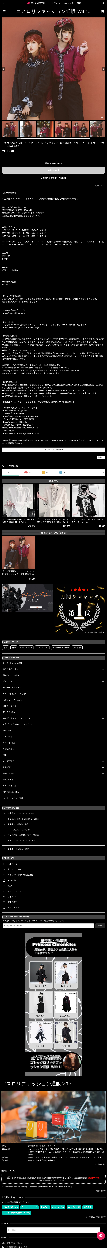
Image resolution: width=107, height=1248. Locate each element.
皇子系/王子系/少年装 (12, 663)
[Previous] (3, 69)
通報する (101, 457)
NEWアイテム (9, 773)
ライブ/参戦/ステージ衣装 (14, 694)
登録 (100, 926)
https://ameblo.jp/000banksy (15, 422)
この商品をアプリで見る (53, 450)
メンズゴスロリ (9, 761)
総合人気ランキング (11, 669)
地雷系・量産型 (9, 706)
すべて (10, 472)
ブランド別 (8, 737)
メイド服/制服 (9, 743)
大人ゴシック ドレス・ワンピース (18, 724)
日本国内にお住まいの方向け (53, 178)
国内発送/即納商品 (11, 792)
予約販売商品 (9, 749)
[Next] (103, 69)
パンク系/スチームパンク (14, 700)
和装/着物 (7, 730)
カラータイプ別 (9, 786)
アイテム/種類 (9, 712)
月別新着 (7, 767)
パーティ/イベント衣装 (13, 798)
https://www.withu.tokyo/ (13, 313)
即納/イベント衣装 (11, 675)
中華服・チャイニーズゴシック (16, 718)
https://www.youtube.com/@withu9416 (20, 428)
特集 (5, 755)
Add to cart (53, 170)
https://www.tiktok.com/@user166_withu (21, 433)
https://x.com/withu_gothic (14, 411)
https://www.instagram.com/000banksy (20, 416)
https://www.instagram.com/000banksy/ (20, 327)
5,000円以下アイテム (12, 688)
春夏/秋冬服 (8, 780)
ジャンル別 (8, 681)
